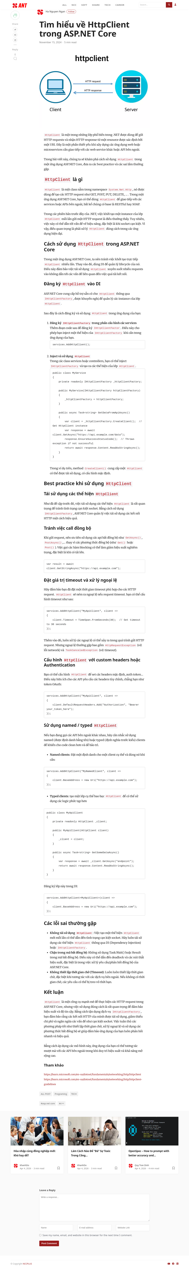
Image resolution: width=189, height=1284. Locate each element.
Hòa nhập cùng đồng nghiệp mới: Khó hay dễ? (37, 1167)
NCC (74, 4)
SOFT (84, 4)
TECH (107, 4)
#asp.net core (48, 1118)
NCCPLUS (27, 1278)
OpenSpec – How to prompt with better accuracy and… (151, 1167)
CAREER (119, 4)
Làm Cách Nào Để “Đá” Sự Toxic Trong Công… (92, 1167)
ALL (64, 4)
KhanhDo (24, 1179)
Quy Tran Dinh (142, 1179)
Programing (61, 1108)
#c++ (61, 1118)
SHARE (96, 4)
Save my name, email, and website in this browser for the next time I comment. (87, 1250)
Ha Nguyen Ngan (61, 21)
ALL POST (46, 1108)
